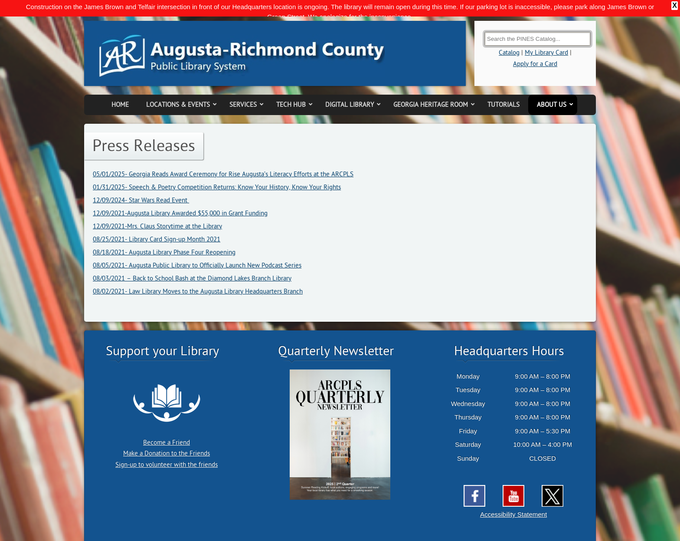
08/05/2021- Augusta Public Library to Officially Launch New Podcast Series (197, 250)
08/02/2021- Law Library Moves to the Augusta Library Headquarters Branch (198, 276)
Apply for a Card (535, 48)
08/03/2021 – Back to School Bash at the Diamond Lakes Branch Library (192, 263)
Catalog (509, 37)
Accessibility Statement (513, 499)
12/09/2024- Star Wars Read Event (141, 184)
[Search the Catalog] (537, 23)
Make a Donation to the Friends (166, 438)
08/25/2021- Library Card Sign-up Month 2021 (156, 224)
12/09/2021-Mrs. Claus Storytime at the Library (157, 210)
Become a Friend (166, 427)
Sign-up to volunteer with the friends (166, 449)
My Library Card (546, 37)
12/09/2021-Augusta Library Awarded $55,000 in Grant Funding (180, 197)
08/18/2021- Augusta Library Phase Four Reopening (164, 237)
